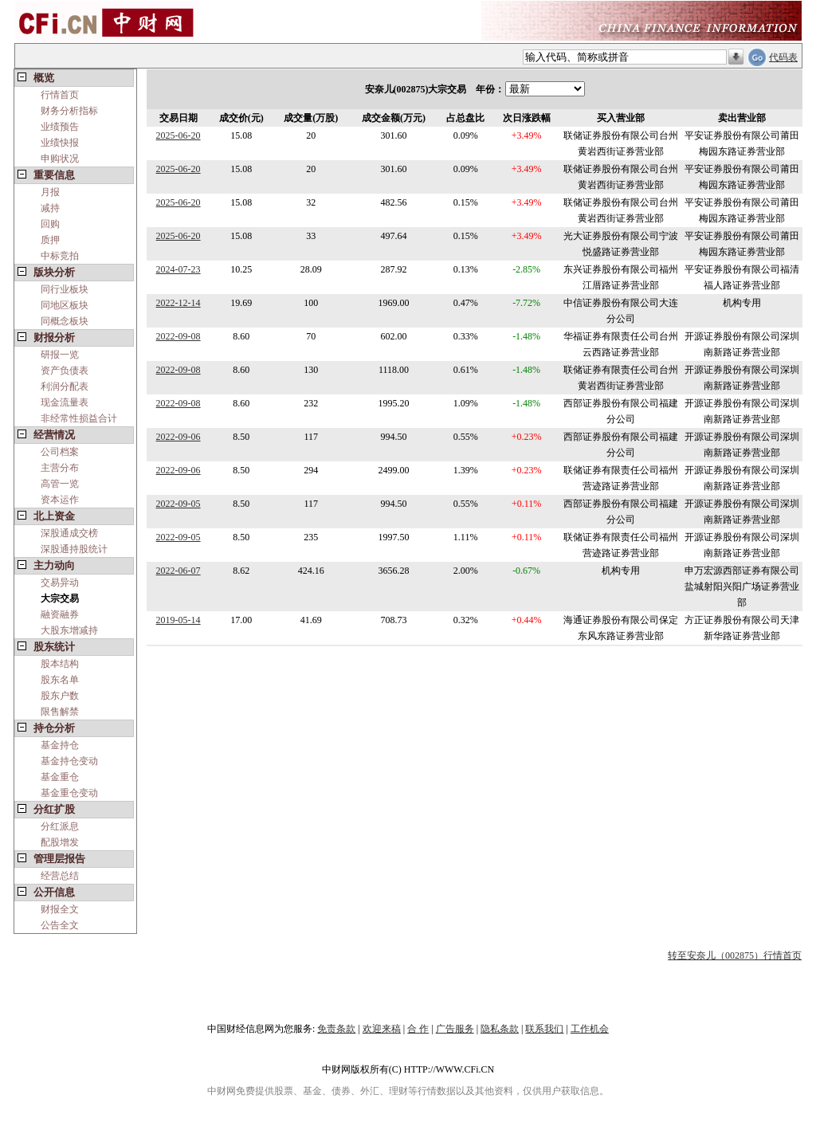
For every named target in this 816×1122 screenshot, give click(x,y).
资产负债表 (64, 370)
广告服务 (455, 1028)
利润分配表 (64, 386)
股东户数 (60, 695)
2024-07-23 (178, 269)
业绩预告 (60, 126)
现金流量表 (64, 402)
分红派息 (60, 826)
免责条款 (336, 1028)
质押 (50, 239)
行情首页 (60, 94)
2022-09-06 (178, 436)
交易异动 (60, 582)
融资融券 (60, 614)
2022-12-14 (178, 302)
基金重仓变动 (69, 792)
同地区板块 (64, 305)
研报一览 (60, 354)
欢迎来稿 (382, 1028)
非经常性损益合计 (79, 418)
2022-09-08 (178, 336)
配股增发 (60, 842)
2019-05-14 (178, 620)
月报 (50, 192)
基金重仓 (60, 777)
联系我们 (544, 1028)
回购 (50, 224)
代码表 (783, 57)
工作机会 (590, 1028)
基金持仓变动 (69, 761)
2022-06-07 (178, 570)
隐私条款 (500, 1028)
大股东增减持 (69, 630)
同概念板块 (64, 321)
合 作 (418, 1028)
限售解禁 (60, 711)
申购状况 (60, 158)
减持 (50, 208)
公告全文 (60, 925)
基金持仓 (60, 745)
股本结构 (60, 663)
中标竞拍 (60, 255)
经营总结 (60, 875)
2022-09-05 (178, 503)
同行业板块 (64, 289)
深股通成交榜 (69, 533)
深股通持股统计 (74, 549)
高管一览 (60, 483)
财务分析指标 (69, 110)
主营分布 (60, 467)
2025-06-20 (178, 135)
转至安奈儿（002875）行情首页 (735, 955)
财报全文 (60, 909)
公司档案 (60, 451)
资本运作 (60, 499)
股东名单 (60, 679)
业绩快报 (60, 142)
